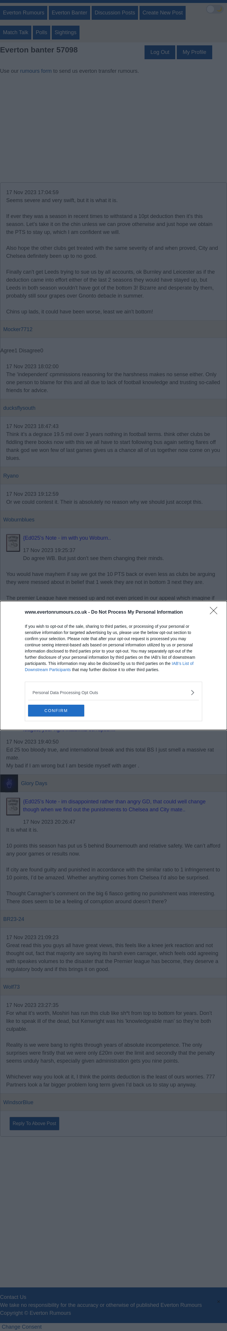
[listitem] (113, 692)
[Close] (215, 612)
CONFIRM (56, 710)
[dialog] (113, 665)
